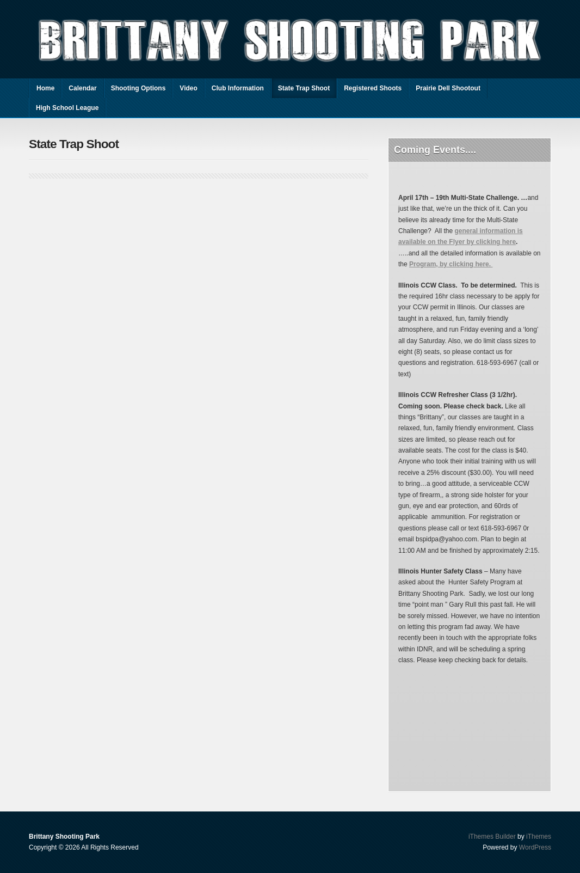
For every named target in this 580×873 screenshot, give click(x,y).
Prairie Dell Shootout (448, 88)
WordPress (535, 847)
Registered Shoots (373, 88)
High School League (67, 108)
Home (45, 88)
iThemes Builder (492, 836)
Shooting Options (138, 88)
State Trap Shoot (304, 88)
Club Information (238, 88)
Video (188, 88)
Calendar (82, 88)
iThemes (538, 836)
